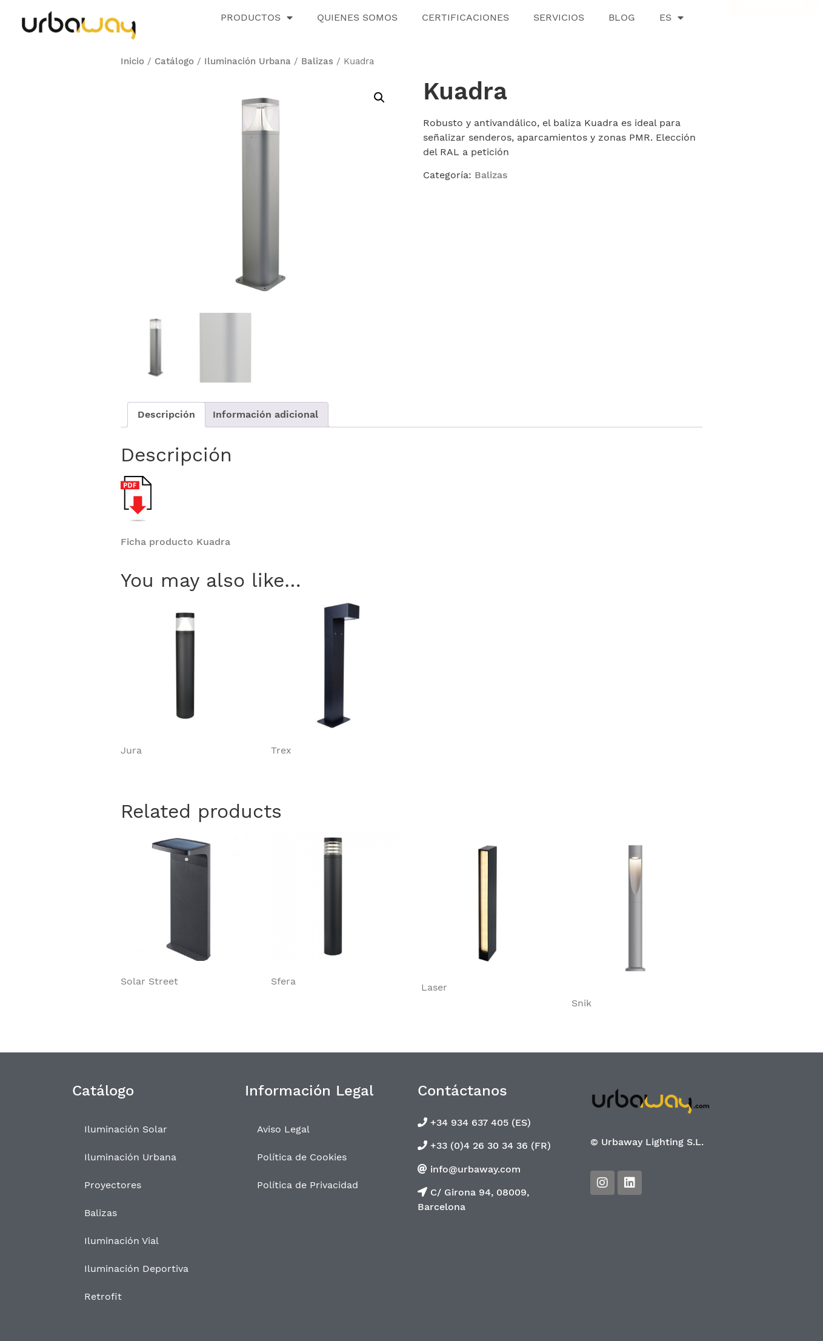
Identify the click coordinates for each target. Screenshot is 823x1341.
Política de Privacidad (307, 1185)
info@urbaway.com (474, 1168)
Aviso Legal (283, 1129)
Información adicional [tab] (265, 414)
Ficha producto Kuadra (175, 541)
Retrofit (103, 1296)
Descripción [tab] (166, 414)
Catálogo (174, 61)
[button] (379, 98)
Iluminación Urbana (247, 61)
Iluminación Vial (121, 1240)
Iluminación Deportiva (136, 1268)
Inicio (132, 61)
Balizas (317, 61)
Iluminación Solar (125, 1129)
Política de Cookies (302, 1157)
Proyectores (112, 1185)
